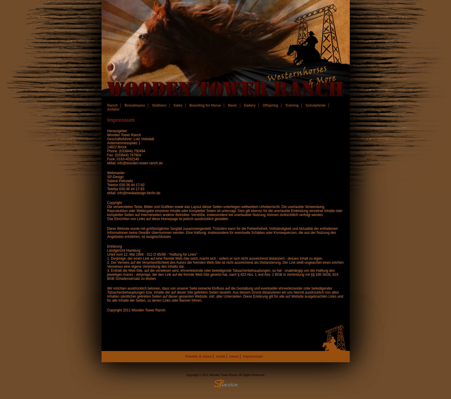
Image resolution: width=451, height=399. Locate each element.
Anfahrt (113, 109)
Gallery (250, 105)
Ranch (112, 105)
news (234, 356)
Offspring (270, 105)
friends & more (198, 356)
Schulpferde (315, 105)
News (232, 105)
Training (292, 105)
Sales (177, 105)
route (221, 356)
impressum (253, 356)
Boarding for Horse (205, 105)
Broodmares (135, 105)
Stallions (159, 105)
